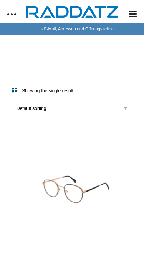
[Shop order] (72, 108)
